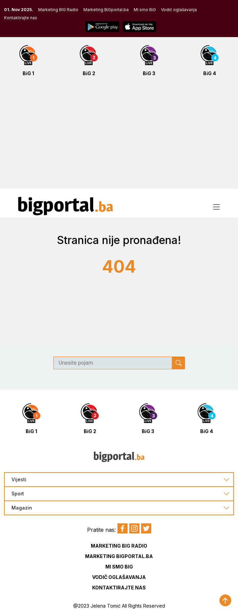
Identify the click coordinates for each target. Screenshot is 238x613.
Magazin (21, 508)
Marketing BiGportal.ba (106, 9)
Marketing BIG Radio (58, 9)
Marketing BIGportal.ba (119, 556)
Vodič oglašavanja (179, 9)
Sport (17, 493)
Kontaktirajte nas (20, 17)
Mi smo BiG (145, 9)
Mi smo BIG (119, 567)
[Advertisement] (119, 136)
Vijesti (18, 479)
